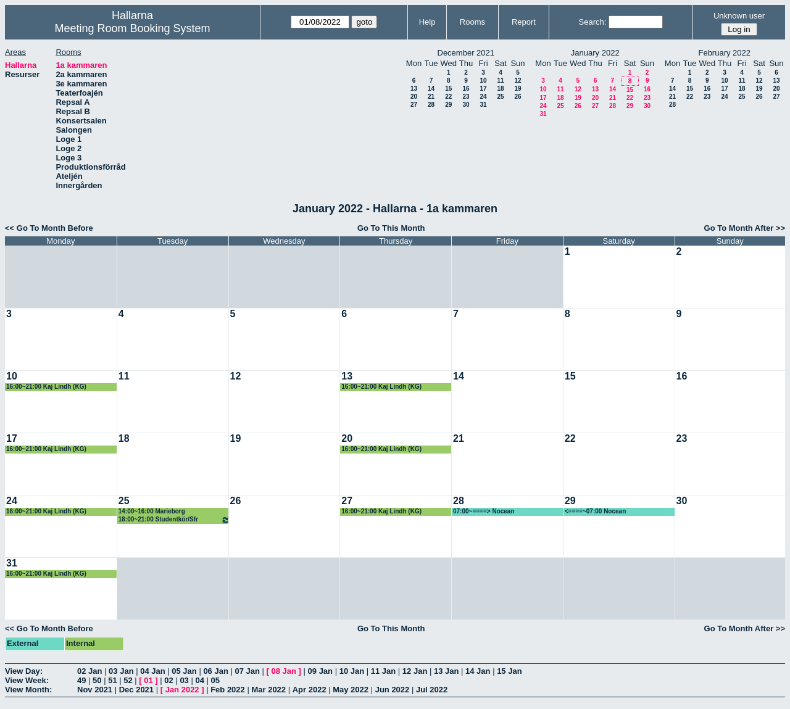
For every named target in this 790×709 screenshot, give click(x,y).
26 (517, 96)
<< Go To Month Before (49, 228)
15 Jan (509, 671)
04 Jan (152, 671)
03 (184, 680)
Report (524, 22)
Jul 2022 (431, 689)
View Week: (27, 680)
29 (448, 104)
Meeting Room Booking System (132, 28)
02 (168, 680)
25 (500, 96)
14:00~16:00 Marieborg (151, 511)
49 (81, 680)
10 (483, 80)
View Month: (28, 689)
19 (517, 88)
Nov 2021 (94, 689)
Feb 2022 (227, 689)
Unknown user (739, 15)
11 (500, 80)
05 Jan (184, 671)
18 (500, 88)
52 (127, 680)
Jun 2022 (392, 689)
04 (199, 680)
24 (483, 96)
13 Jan (446, 671)
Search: (593, 22)
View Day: (24, 671)
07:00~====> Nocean (484, 511)
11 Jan (383, 671)
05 (215, 680)
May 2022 (350, 689)
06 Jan (215, 671)
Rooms (472, 22)
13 (413, 88)
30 (465, 104)
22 (448, 96)
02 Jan (89, 671)
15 (448, 88)
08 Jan (284, 671)
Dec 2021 (136, 689)
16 (465, 88)
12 (517, 80)
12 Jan (414, 671)
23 (465, 96)
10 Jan (351, 671)
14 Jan (477, 671)
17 (483, 88)
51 (112, 680)
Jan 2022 (182, 689)
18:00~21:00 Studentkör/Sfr (174, 520)
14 (431, 88)
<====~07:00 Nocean (595, 511)
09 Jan (320, 671)
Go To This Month (391, 228)
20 (413, 96)
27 (413, 104)
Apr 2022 (309, 689)
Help (427, 22)
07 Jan (247, 671)
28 (431, 104)
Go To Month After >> (744, 228)
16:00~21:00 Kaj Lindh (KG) (46, 386)
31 (483, 104)
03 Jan (121, 671)
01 (148, 680)
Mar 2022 (268, 689)
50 (97, 680)
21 (431, 96)
